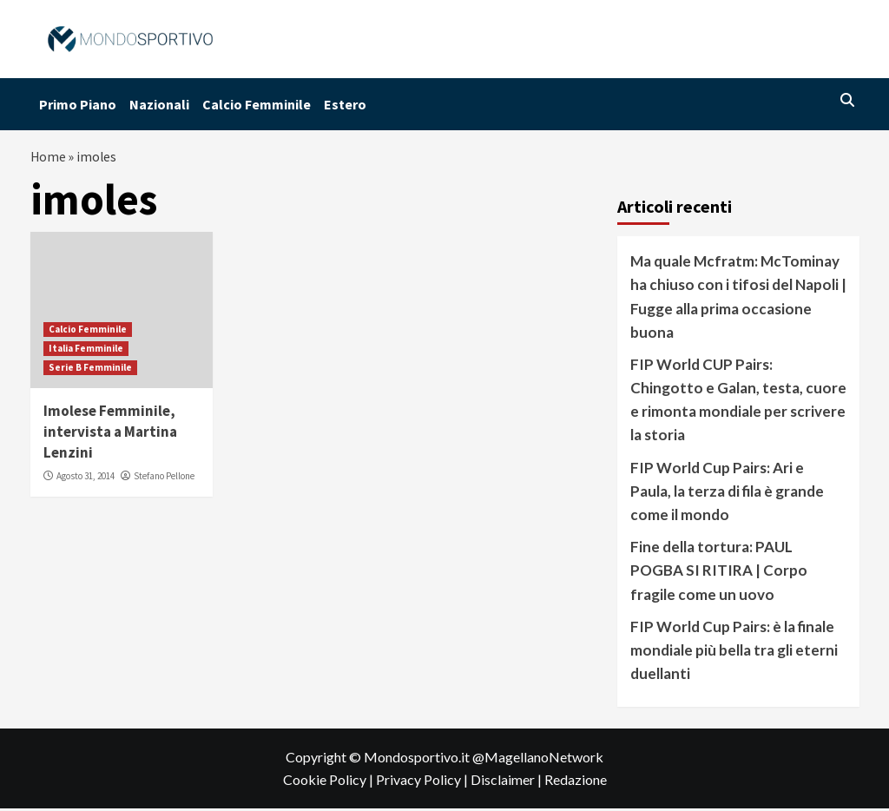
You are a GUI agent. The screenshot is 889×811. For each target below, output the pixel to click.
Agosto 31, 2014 (85, 478)
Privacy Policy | (423, 782)
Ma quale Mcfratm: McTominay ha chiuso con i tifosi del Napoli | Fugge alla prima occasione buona (738, 299)
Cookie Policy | (329, 782)
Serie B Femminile (90, 370)
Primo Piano (77, 104)
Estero (345, 104)
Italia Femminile (86, 351)
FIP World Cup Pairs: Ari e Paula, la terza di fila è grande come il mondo (727, 493)
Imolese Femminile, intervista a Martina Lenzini (110, 434)
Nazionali (159, 104)
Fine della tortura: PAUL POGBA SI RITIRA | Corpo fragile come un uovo (718, 572)
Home (48, 158)
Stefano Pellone (164, 478)
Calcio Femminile (256, 104)
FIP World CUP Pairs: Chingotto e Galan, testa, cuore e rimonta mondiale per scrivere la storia (738, 402)
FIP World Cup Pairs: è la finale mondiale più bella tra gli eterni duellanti (734, 652)
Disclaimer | (507, 782)
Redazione (575, 782)
